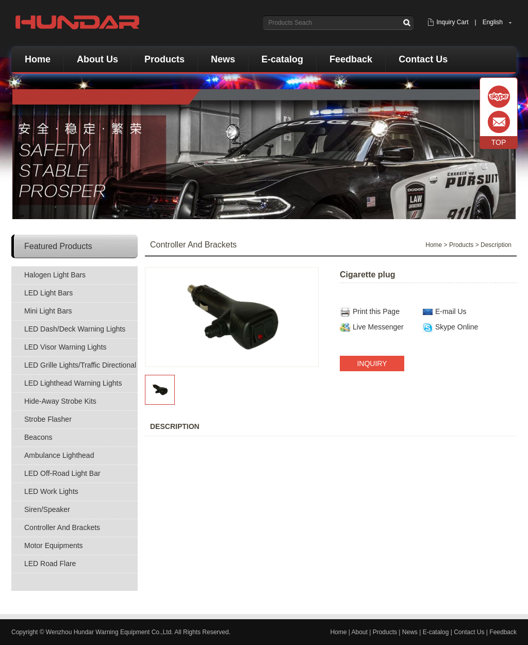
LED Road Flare (50, 563)
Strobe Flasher (48, 419)
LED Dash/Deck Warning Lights (74, 329)
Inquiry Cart (452, 22)
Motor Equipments (53, 545)
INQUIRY (372, 363)
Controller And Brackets (62, 527)
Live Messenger (378, 327)
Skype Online (456, 327)
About (360, 632)
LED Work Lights (51, 491)
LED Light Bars (48, 293)
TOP (498, 142)
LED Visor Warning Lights (65, 347)
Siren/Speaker (47, 509)
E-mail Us (451, 311)
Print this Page (376, 311)
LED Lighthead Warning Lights (73, 383)
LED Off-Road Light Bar (62, 473)
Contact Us (423, 59)
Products (164, 59)
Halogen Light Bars (55, 275)
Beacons (38, 437)
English (493, 22)
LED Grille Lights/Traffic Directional (80, 365)
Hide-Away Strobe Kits (60, 401)
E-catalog (282, 59)
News (223, 59)
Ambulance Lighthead (59, 455)
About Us (97, 59)
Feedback (350, 59)
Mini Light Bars (48, 311)
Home (38, 59)
